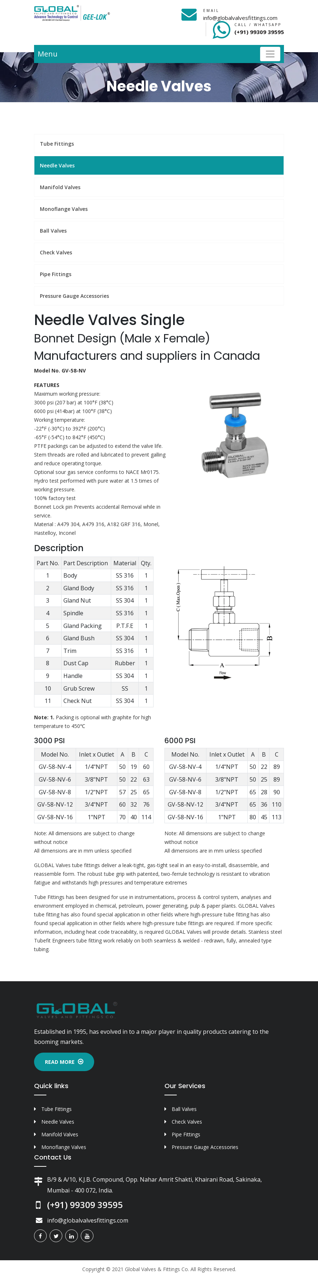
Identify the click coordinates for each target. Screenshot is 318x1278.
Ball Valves (53, 230)
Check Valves (56, 252)
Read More (64, 1061)
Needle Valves (57, 165)
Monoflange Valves (64, 208)
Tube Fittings (57, 143)
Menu (48, 54)
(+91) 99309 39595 (259, 32)
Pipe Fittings (55, 274)
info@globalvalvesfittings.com (240, 17)
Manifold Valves (60, 187)
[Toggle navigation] (270, 54)
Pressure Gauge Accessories (74, 295)
